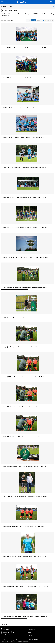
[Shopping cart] (53, 2)
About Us (30, 634)
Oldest (38, 20)
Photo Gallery (31, 631)
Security (19, 641)
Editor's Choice (48, 20)
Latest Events (31, 629)
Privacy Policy (13, 641)
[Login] (51, 2)
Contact (30, 635)
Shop (29, 632)
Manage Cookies (26, 641)
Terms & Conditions (5, 641)
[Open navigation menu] (2, 2)
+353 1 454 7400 (8, 634)
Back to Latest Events (9, 10)
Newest (33, 20)
